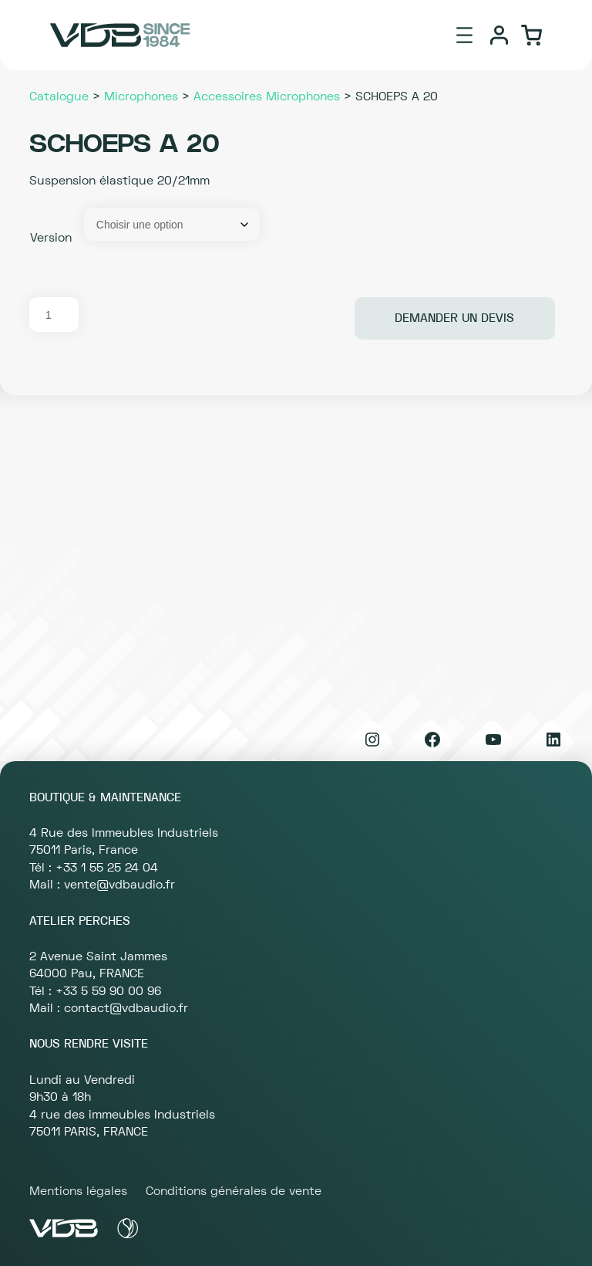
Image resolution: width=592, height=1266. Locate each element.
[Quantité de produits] (54, 314)
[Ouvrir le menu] (464, 35)
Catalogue (59, 96)
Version (51, 238)
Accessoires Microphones (266, 96)
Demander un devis (454, 318)
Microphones (141, 96)
